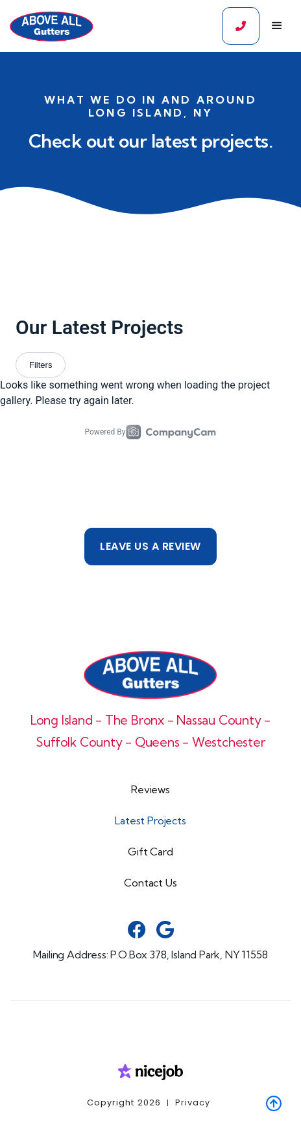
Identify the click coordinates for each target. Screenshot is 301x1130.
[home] (48, 26)
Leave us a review (150, 546)
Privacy (192, 1102)
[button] (277, 25)
